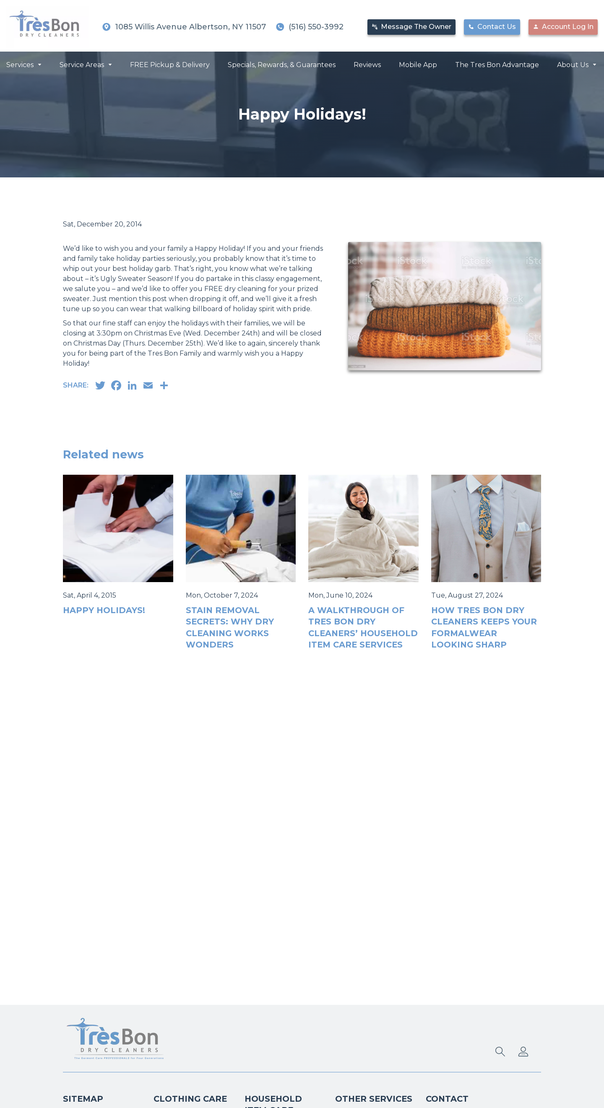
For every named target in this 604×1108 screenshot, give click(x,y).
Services (20, 64)
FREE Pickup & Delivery (170, 64)
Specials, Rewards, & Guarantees (282, 64)
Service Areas (82, 64)
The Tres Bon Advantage (497, 64)
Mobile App (418, 64)
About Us (572, 64)
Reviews (367, 64)
